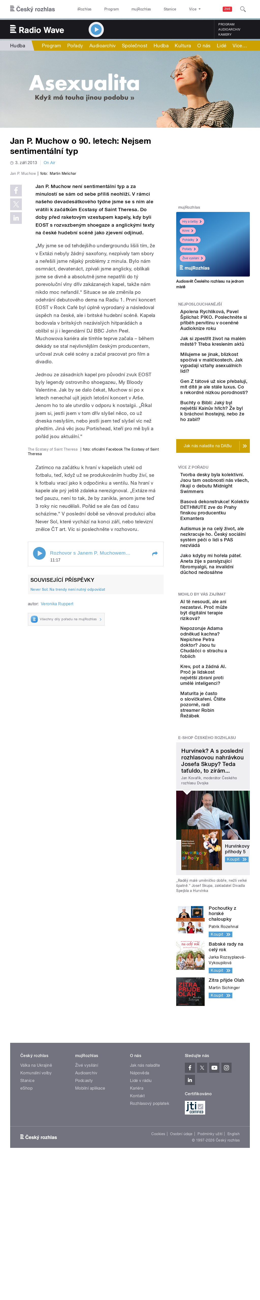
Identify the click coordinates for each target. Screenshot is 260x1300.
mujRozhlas (128, 9)
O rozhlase (175, 9)
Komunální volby (36, 1212)
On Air (49, 162)
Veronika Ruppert (57, 766)
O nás (204, 45)
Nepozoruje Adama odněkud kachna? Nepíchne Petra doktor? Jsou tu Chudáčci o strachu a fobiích (229, 773)
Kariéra (136, 1227)
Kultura (183, 45)
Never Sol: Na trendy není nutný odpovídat (67, 752)
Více (240, 45)
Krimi (187, 231)
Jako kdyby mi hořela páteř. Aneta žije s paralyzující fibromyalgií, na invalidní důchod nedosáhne (227, 678)
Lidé (221, 45)
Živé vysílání (192, 258)
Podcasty (84, 1220)
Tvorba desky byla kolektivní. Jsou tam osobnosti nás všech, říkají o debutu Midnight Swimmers (229, 555)
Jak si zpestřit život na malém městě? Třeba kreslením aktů (225, 364)
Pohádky (190, 240)
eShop (26, 1227)
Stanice (151, 9)
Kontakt (137, 1235)
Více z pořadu (193, 534)
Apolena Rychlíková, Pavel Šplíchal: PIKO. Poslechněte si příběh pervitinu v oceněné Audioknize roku (228, 328)
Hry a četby (192, 221)
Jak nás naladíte (145, 1205)
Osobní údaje (181, 1274)
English (234, 1274)
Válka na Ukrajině (36, 1205)
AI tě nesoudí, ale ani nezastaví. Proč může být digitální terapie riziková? (228, 735)
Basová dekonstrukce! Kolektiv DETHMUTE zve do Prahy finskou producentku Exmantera (227, 596)
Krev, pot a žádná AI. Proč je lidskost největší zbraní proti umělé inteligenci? (229, 812)
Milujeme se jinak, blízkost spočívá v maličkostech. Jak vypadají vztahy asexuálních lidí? (228, 396)
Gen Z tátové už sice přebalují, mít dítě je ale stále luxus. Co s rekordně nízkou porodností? (228, 434)
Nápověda (139, 1212)
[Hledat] (243, 9)
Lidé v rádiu (141, 1220)
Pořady (75, 45)
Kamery (225, 34)
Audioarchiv (229, 29)
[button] (155, 717)
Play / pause (39, 716)
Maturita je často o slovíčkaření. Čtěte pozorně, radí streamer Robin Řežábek (227, 844)
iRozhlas (82, 9)
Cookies (158, 1274)
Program (103, 9)
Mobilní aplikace (90, 1227)
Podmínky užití (210, 1274)
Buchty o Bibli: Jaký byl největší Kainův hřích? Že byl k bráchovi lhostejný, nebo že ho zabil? (228, 472)
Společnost (135, 45)
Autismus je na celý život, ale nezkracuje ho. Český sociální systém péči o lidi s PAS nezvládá (228, 637)
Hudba (17, 45)
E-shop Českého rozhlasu (207, 877)
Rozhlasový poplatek (149, 1243)
